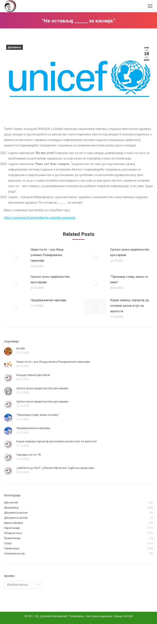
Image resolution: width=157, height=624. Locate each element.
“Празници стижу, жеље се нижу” (129, 279)
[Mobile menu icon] (150, 6)
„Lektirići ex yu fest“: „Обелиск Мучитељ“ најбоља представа (55, 468)
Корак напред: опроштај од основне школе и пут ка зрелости (129, 305)
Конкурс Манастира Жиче (33, 375)
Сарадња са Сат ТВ (28, 454)
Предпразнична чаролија (48, 300)
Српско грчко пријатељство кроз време (129, 252)
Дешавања (14, 47)
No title (20, 348)
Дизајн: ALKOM (123, 616)
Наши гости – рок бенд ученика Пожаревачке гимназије (47, 255)
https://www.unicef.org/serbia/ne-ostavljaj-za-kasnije (39, 218)
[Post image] (15, 256)
